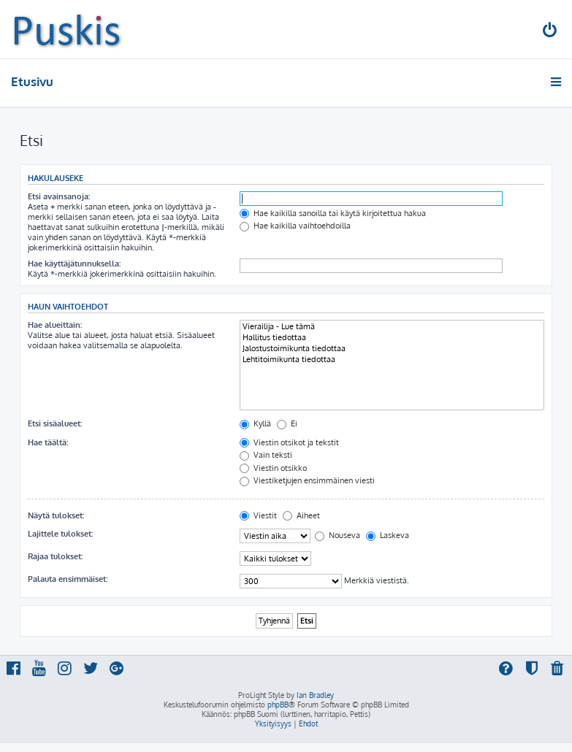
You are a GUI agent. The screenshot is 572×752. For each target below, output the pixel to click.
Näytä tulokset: (56, 515)
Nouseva (337, 535)
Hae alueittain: (55, 325)
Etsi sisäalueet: (55, 423)
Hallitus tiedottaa (392, 337)
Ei (287, 423)
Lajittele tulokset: (60, 534)
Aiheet (301, 515)
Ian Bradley (315, 695)
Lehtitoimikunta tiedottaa (392, 359)
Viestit (258, 515)
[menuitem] (551, 32)
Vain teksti (266, 455)
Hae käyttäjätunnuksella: (74, 263)
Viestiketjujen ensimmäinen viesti (307, 480)
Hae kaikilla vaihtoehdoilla (295, 225)
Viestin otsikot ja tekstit (289, 442)
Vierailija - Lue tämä (392, 326)
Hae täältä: (48, 442)
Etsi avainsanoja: (59, 196)
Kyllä (255, 423)
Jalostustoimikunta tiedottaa (392, 348)
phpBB (278, 704)
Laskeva (387, 535)
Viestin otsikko (273, 468)
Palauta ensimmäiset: (67, 579)
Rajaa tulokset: (55, 556)
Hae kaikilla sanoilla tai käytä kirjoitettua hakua (333, 213)
